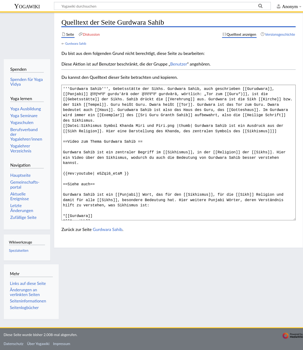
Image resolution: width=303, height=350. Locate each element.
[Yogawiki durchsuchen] (162, 6)
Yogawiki (27, 6)
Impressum (61, 343)
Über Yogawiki (38, 343)
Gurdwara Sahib (75, 43)
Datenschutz (13, 343)
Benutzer (178, 63)
